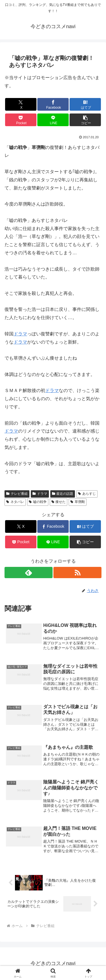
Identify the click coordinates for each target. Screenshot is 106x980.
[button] (85, 119)
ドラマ (20, 333)
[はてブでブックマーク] (85, 104)
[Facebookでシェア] (53, 104)
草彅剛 (77, 502)
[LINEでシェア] (53, 119)
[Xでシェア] (20, 104)
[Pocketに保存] (20, 119)
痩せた (58, 502)
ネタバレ (15, 502)
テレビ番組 (17, 494)
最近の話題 (62, 494)
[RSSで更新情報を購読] (77, 572)
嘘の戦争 (38, 502)
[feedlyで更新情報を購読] (29, 572)
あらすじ (87, 494)
